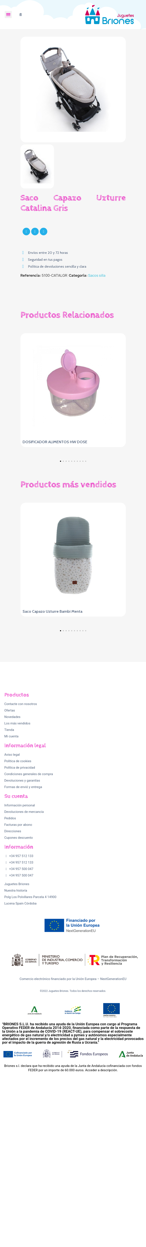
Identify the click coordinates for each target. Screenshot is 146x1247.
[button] (20, 14)
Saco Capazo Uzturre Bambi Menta (52, 682)
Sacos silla (96, 275)
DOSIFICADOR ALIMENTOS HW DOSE (55, 442)
